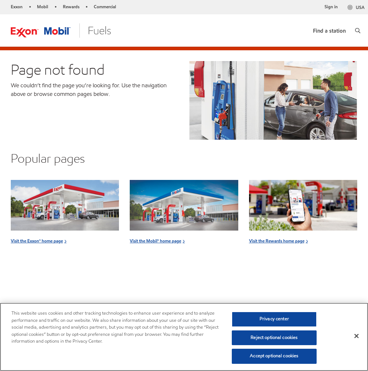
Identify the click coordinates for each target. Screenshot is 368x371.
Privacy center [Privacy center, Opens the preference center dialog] (274, 319)
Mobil (42, 7)
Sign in (331, 7)
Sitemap (21, 288)
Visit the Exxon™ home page (37, 241)
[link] (329, 29)
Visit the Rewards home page (276, 241)
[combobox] (305, 286)
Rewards (71, 7)
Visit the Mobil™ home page (155, 241)
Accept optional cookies (274, 356)
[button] (358, 30)
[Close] (356, 336)
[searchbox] (298, 286)
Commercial (105, 7)
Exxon (17, 7)
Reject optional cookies (274, 337)
